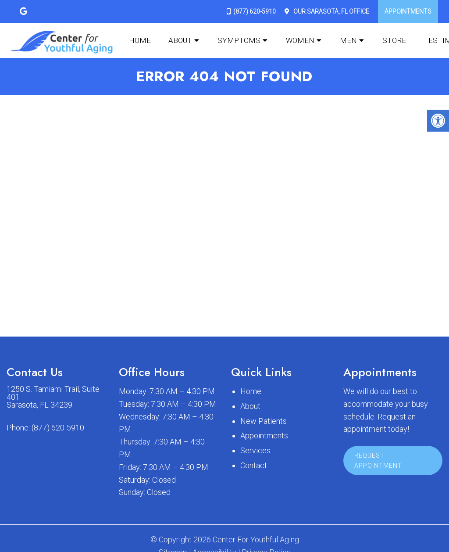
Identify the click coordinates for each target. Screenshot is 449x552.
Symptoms (238, 40)
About (180, 40)
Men (348, 40)
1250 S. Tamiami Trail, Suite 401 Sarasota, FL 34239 (53, 397)
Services (255, 450)
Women (300, 40)
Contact (253, 465)
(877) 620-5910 (254, 11)
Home (140, 40)
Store (394, 40)
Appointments (408, 11)
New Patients (263, 421)
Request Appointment (378, 460)
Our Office (330, 11)
